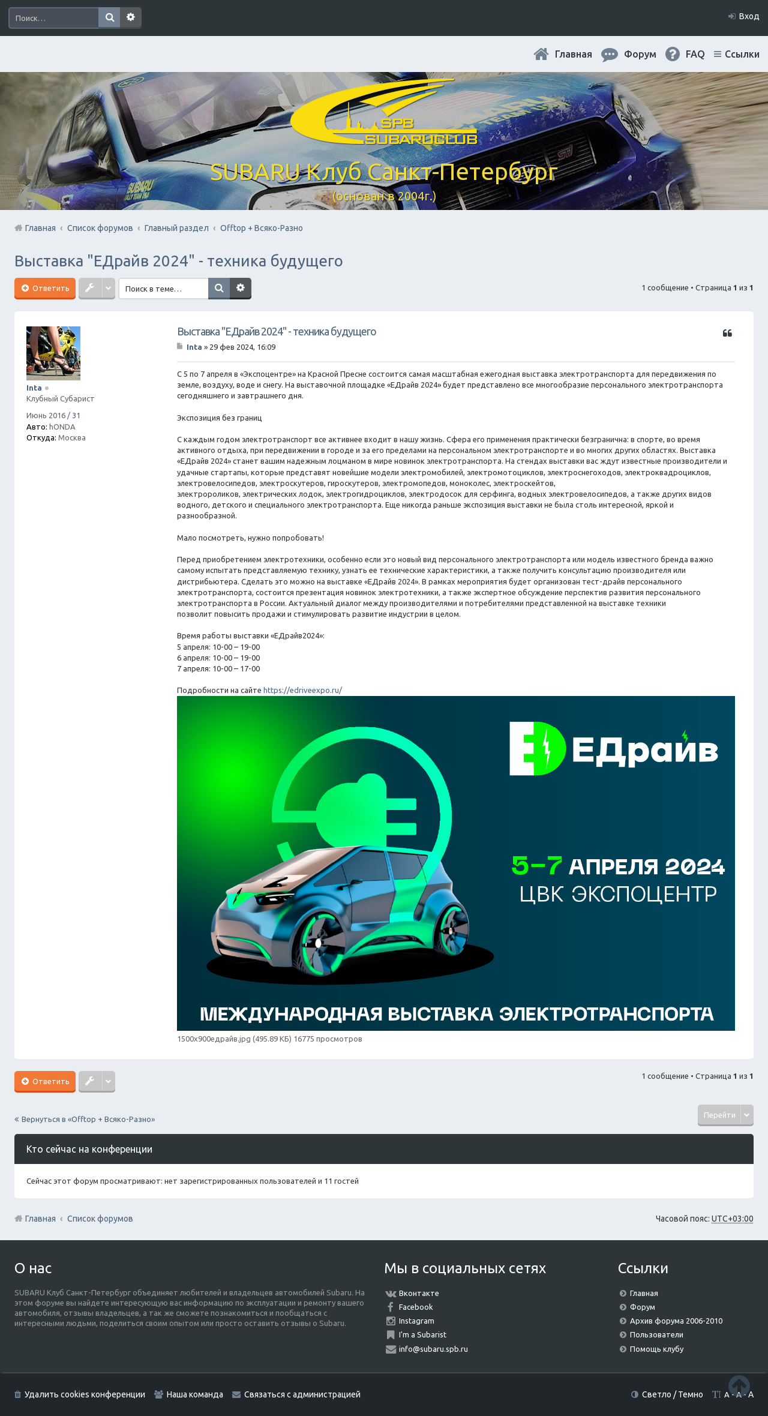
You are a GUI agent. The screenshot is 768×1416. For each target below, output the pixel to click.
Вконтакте (419, 1293)
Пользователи (656, 1334)
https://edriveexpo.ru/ (302, 690)
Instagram (416, 1320)
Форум (642, 1307)
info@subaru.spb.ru (433, 1349)
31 (76, 415)
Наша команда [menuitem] (195, 1394)
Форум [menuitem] (640, 54)
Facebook (416, 1307)
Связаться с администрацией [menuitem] (302, 1394)
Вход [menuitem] (749, 16)
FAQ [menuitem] (695, 54)
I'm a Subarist (422, 1334)
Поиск (109, 18)
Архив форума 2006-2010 (676, 1320)
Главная (573, 54)
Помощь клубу (656, 1349)
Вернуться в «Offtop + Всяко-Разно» (88, 1119)
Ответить (50, 288)
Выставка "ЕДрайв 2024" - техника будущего (178, 260)
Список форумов (100, 1218)
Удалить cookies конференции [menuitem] (85, 1394)
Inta (34, 387)
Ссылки (742, 54)
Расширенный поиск (131, 18)
